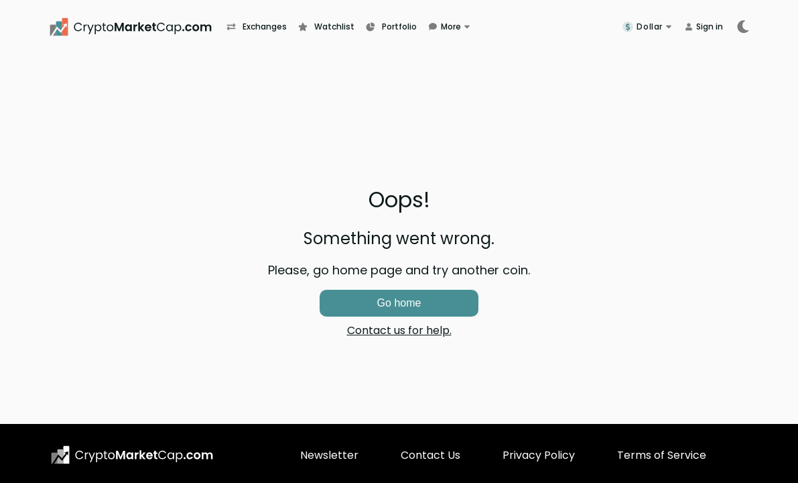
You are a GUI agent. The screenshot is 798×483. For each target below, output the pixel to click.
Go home (399, 303)
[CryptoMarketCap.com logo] (132, 455)
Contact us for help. (399, 330)
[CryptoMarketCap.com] (137, 27)
